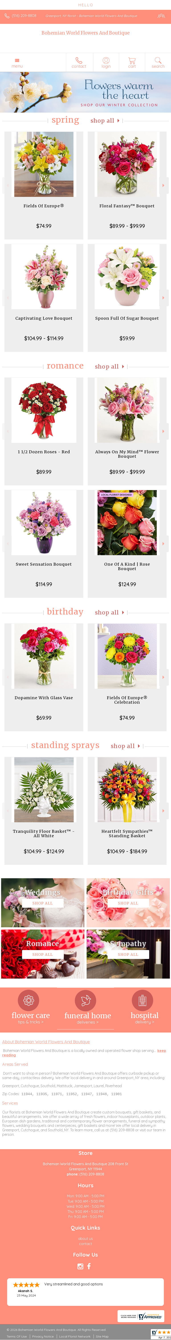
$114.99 (44, 584)
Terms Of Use (17, 1337)
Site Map (102, 1337)
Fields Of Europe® (44, 205)
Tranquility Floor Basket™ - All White (44, 833)
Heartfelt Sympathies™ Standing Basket (127, 833)
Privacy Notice (43, 1337)
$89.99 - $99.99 (127, 226)
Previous (7, 185)
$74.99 (43, 226)
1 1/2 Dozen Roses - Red (44, 451)
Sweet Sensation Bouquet (44, 564)
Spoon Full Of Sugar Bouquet (127, 318)
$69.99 (43, 717)
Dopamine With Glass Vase (44, 697)
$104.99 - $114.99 (43, 338)
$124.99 (127, 584)
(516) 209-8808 (24, 15)
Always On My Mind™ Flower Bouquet (127, 454)
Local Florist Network (74, 1337)
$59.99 (127, 338)
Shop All (103, 120)
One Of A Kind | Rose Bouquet (127, 566)
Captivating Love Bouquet (44, 318)
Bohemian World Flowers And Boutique (86, 33)
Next (164, 185)
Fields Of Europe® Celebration (127, 700)
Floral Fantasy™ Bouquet (127, 205)
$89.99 (43, 471)
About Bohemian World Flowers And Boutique (46, 1041)
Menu (17, 66)
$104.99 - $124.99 (44, 851)
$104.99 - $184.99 (127, 851)
